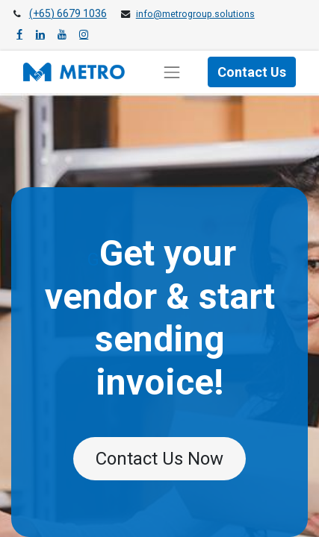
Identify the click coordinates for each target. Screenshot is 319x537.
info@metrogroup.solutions (195, 14)
